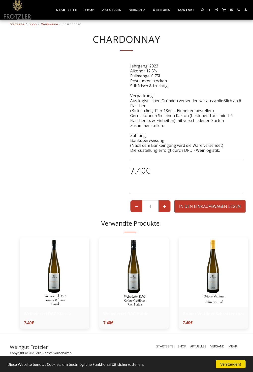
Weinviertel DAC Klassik (47, 313)
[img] (54, 272)
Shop (33, 24)
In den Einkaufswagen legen (210, 206)
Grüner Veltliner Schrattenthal (213, 313)
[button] (209, 9)
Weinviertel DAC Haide (125, 313)
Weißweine (49, 24)
